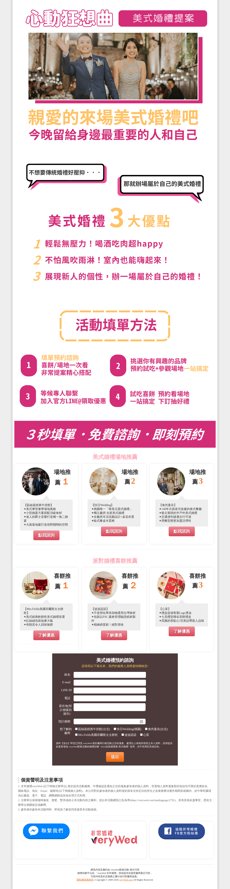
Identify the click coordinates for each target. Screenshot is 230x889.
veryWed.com (126, 879)
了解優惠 (46, 635)
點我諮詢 (46, 535)
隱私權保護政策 (85, 879)
